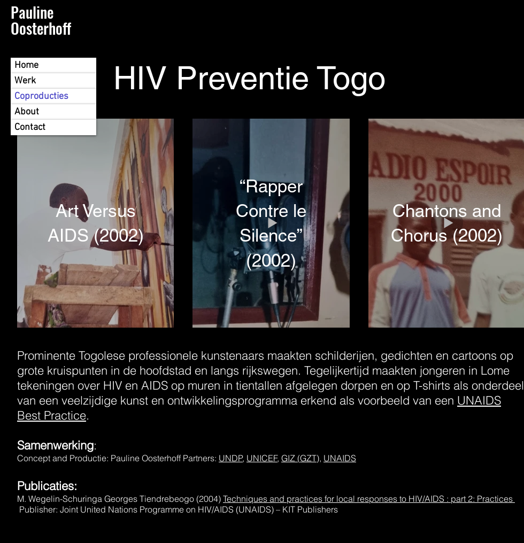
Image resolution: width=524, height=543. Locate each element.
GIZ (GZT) (300, 458)
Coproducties (41, 96)
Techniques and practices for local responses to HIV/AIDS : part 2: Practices (369, 498)
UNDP (231, 458)
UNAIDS (339, 458)
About (26, 112)
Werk (25, 81)
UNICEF (262, 458)
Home (26, 65)
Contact (29, 127)
